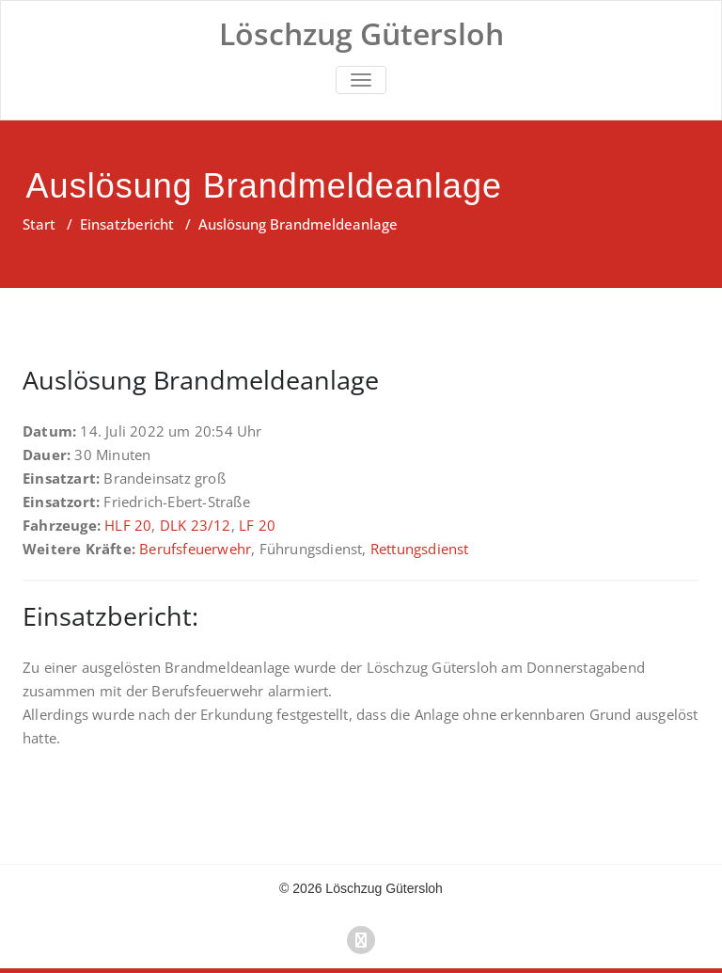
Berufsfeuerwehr (195, 548)
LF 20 (257, 525)
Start (39, 224)
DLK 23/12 (195, 525)
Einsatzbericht (127, 224)
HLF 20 (127, 525)
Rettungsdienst (419, 548)
